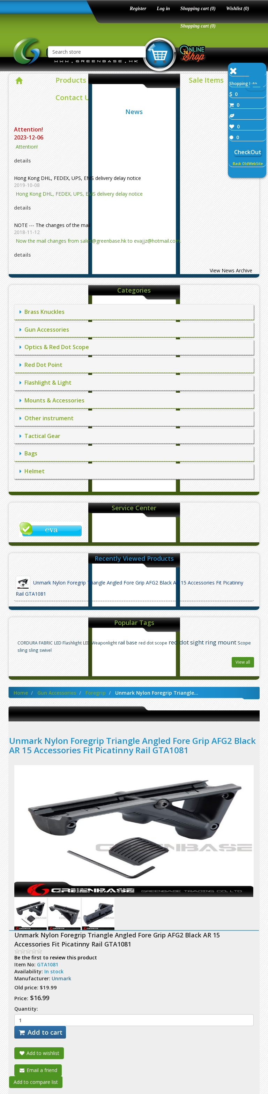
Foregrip (95, 692)
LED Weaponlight (100, 643)
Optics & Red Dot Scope (54, 347)
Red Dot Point (41, 365)
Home (21, 692)
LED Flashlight (68, 643)
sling (22, 650)
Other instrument (47, 418)
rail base (127, 642)
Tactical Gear (40, 436)
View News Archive (231, 270)
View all (243, 662)
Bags (28, 453)
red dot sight (186, 642)
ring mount (220, 642)
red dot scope (153, 643)
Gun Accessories (44, 329)
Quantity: (26, 1008)
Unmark (61, 978)
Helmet (32, 471)
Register (138, 8)
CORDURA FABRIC (35, 643)
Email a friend (38, 1070)
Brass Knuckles (42, 312)
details (22, 160)
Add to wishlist (39, 1053)
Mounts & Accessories (52, 400)
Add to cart (40, 1032)
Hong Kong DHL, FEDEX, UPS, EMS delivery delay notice (77, 178)
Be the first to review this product (55, 957)
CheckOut (247, 152)
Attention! (29, 129)
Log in (163, 8)
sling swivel (40, 650)
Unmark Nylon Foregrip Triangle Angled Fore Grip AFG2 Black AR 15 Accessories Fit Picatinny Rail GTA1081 (129, 586)
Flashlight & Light (46, 382)
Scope (244, 643)
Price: (21, 998)
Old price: (26, 987)
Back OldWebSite (248, 163)
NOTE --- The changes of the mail (52, 225)
